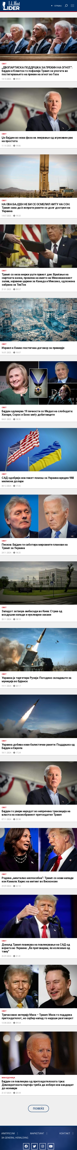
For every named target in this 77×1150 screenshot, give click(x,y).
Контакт (64, 1133)
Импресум (8, 1133)
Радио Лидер (10, 5)
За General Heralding (14, 1137)
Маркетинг (37, 1133)
